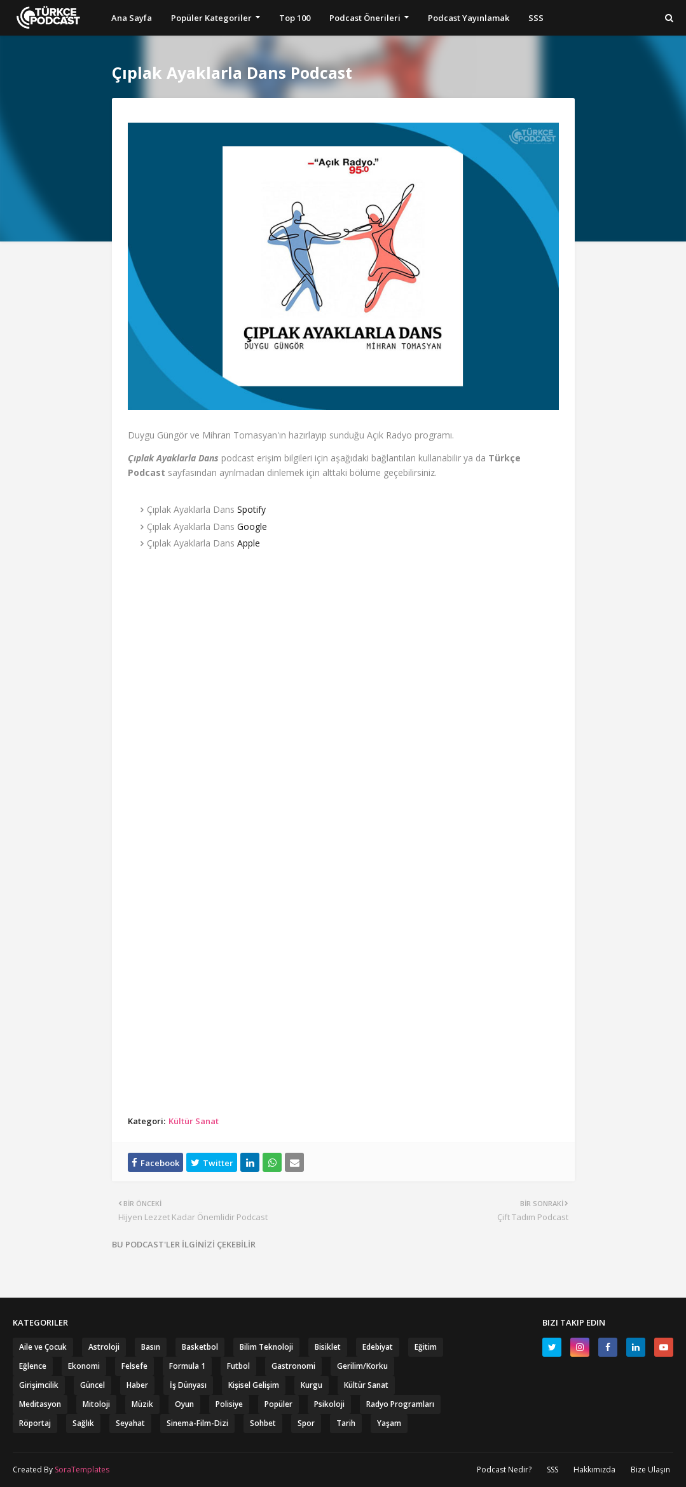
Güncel (92, 1385)
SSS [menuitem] (536, 18)
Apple (248, 543)
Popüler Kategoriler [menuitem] (211, 18)
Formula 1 (187, 1366)
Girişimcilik (38, 1385)
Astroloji (104, 1346)
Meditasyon (40, 1404)
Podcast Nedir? (504, 1469)
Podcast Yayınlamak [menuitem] (468, 18)
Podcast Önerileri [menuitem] (365, 18)
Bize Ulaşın (650, 1469)
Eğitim (426, 1346)
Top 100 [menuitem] (294, 18)
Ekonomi (84, 1366)
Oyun (184, 1404)
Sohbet (263, 1423)
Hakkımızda (594, 1469)
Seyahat (130, 1423)
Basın (150, 1346)
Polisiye (229, 1404)
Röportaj (35, 1423)
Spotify (251, 509)
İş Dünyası (188, 1385)
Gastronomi (293, 1366)
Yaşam (389, 1423)
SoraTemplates (82, 1469)
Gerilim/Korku (362, 1366)
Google (252, 526)
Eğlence (32, 1366)
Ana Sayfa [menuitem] (131, 18)
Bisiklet (328, 1346)
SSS (552, 1469)
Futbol (238, 1366)
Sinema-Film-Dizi (197, 1423)
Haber (137, 1385)
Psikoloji (329, 1404)
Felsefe (134, 1366)
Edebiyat (377, 1346)
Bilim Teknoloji (266, 1346)
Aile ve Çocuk (43, 1346)
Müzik (142, 1404)
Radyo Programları (400, 1404)
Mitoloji (96, 1404)
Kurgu (311, 1385)
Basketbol (200, 1346)
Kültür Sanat (193, 1121)
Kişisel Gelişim (253, 1385)
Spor (306, 1423)
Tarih (345, 1423)
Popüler (278, 1404)
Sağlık (83, 1423)
